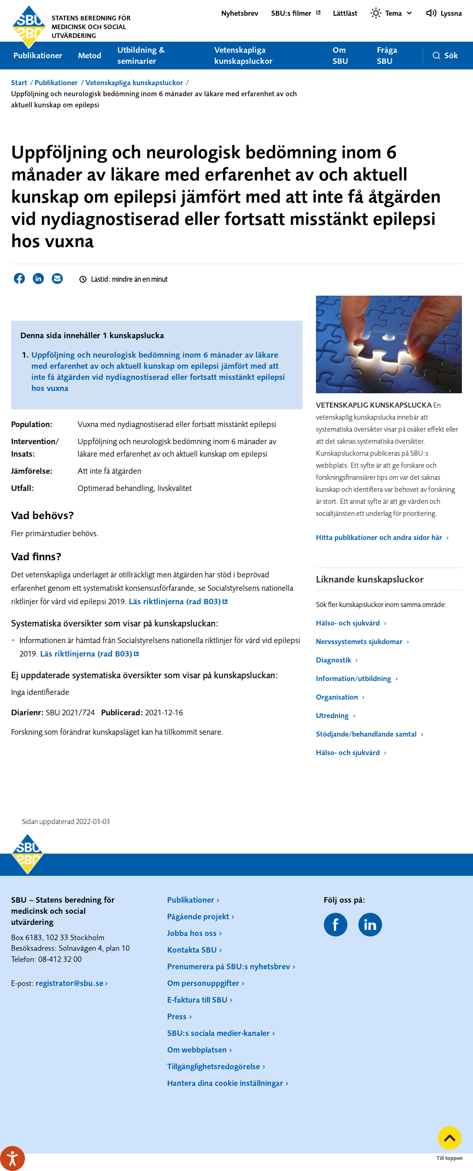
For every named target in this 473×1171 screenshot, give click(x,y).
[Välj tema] (391, 13)
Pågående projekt (198, 916)
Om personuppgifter (203, 983)
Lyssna (444, 13)
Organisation (340, 697)
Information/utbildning (357, 678)
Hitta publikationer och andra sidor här (382, 537)
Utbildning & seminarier (141, 55)
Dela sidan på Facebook (19, 278)
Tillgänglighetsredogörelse (213, 1066)
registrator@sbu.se (69, 983)
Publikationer (37, 55)
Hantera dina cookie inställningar (225, 1083)
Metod (90, 55)
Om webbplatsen (197, 1049)
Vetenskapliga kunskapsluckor (243, 55)
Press (177, 1016)
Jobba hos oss (192, 933)
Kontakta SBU (192, 949)
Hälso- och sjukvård (351, 623)
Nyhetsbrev (239, 13)
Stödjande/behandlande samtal (369, 734)
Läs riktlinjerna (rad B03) (175, 601)
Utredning (335, 715)
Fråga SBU (386, 55)
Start (19, 82)
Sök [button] (445, 55)
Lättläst (345, 13)
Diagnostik (337, 660)
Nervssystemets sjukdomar (362, 641)
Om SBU (340, 55)
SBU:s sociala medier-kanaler (218, 1033)
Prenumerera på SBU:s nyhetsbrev (228, 966)
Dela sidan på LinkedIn (38, 278)
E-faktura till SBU (197, 999)
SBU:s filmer (291, 13)
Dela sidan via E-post (57, 278)
